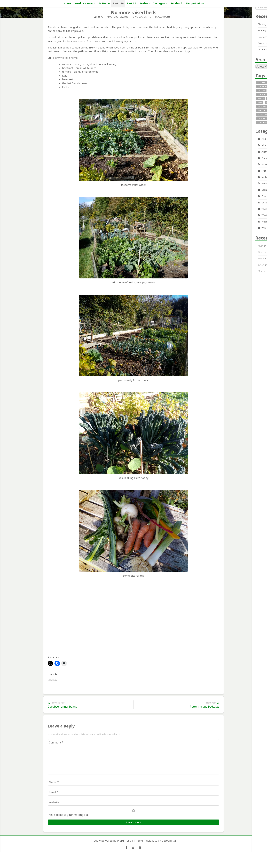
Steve (99, 16)
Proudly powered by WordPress (111, 840)
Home (67, 3)
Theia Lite (150, 840)
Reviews (144, 3)
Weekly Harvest (85, 3)
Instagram (160, 3)
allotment (164, 16)
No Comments (143, 16)
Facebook (176, 3)
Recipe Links (194, 3)
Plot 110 (118, 3)
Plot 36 (131, 3)
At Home (104, 3)
